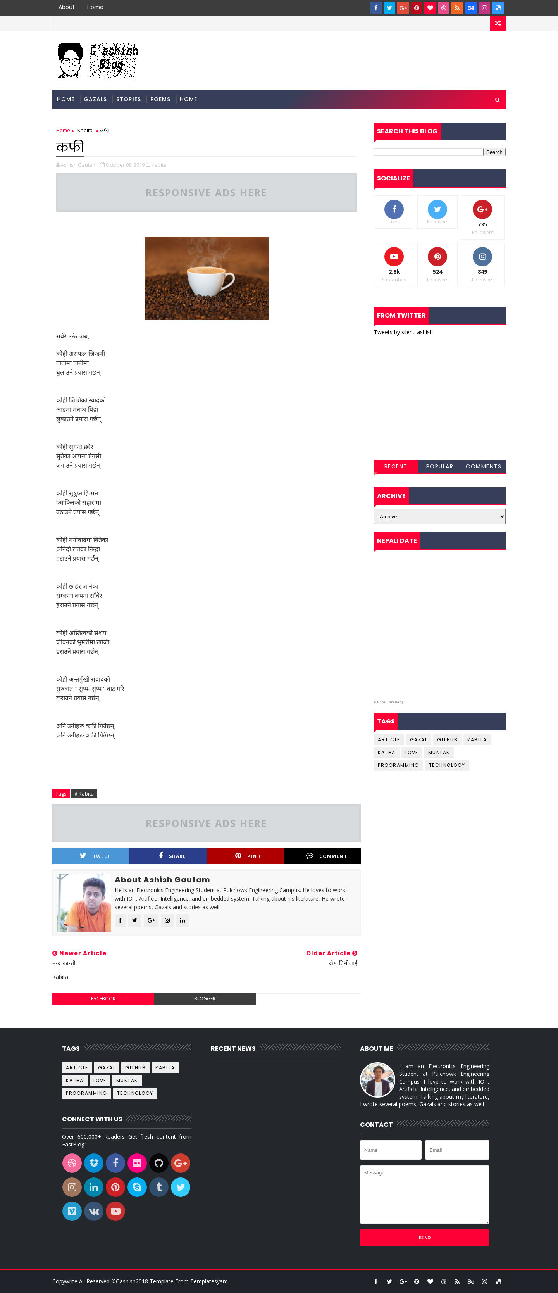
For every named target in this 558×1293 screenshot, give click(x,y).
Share (172, 856)
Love (411, 752)
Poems (160, 99)
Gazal (419, 739)
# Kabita (84, 793)
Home (95, 7)
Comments (483, 466)
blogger (204, 998)
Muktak (439, 752)
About (67, 7)
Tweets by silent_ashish (403, 332)
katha (387, 752)
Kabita (85, 130)
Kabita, (160, 164)
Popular (440, 466)
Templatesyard (209, 1281)
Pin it (249, 856)
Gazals (95, 99)
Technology (447, 765)
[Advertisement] (440, 398)
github (447, 739)
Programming (398, 765)
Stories (128, 99)
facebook (103, 998)
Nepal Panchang (390, 701)
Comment (326, 856)
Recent (396, 466)
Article (389, 739)
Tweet (95, 856)
